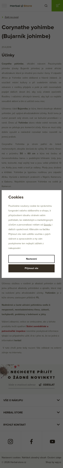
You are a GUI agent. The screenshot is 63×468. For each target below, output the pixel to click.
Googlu (47, 224)
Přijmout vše (31, 268)
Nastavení (31, 258)
